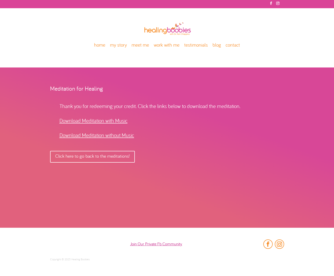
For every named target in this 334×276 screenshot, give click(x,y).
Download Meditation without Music (96, 136)
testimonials (196, 46)
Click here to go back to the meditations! (92, 157)
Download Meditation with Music (93, 121)
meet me (140, 46)
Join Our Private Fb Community (156, 244)
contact (233, 46)
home (99, 46)
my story (118, 46)
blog (217, 46)
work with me (167, 46)
